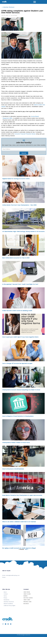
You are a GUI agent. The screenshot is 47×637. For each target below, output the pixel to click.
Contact (6, 594)
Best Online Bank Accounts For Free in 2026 (15, 258)
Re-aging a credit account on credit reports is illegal (19, 548)
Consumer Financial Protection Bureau (25, 134)
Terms (5, 596)
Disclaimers (6, 599)
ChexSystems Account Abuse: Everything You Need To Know (21, 390)
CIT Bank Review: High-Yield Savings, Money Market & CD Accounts (23, 231)
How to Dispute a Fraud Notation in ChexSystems (17, 416)
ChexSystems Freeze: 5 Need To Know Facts (16, 442)
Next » (26, 549)
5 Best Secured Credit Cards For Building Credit (17, 310)
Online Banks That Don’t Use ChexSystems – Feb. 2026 (19, 205)
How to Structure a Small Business (13, 469)
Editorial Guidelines (8, 603)
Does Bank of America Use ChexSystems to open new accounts (22, 495)
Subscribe (24, 153)
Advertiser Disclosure (8, 7)
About (5, 592)
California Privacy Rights (9, 605)
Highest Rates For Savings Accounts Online (16, 178)
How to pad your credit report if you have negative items (20, 337)
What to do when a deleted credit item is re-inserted (19, 522)
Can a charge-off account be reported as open (17, 363)
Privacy (5, 598)
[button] (23, 7)
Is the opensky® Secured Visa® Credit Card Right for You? (20, 284)
